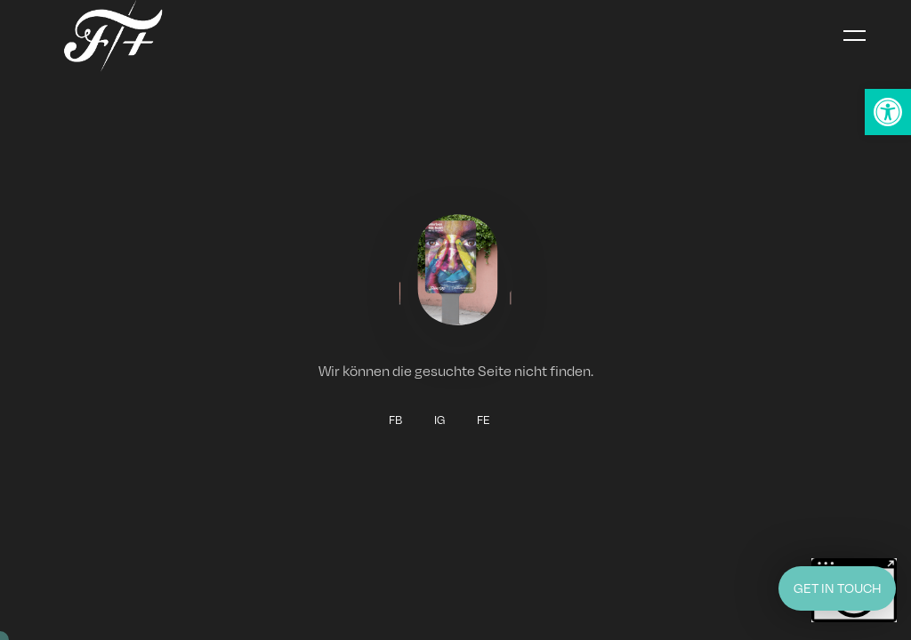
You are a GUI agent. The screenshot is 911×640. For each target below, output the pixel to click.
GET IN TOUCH (838, 588)
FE (483, 420)
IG (439, 420)
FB (395, 420)
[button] (888, 112)
